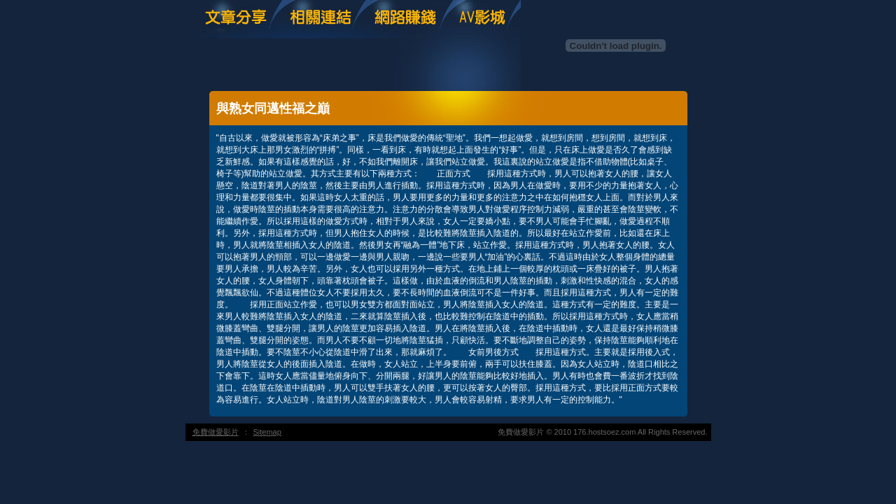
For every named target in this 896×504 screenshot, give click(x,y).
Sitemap (267, 432)
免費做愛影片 (215, 432)
